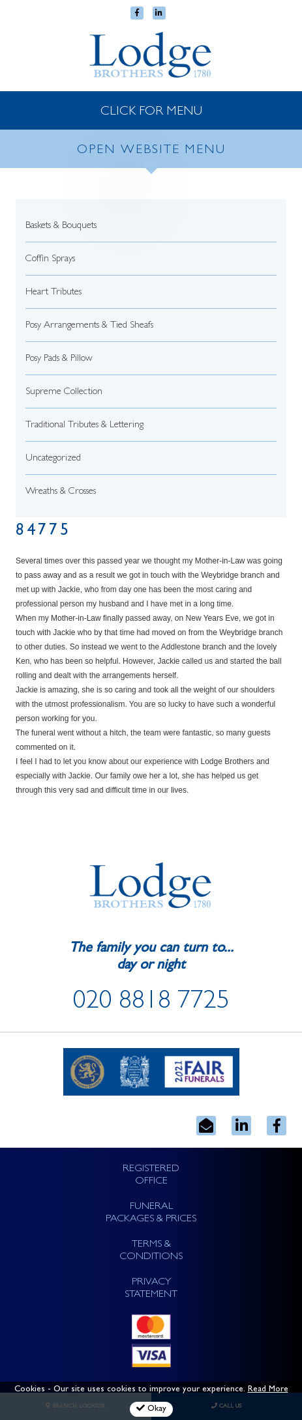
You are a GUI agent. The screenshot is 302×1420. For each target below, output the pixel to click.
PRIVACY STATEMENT (151, 1288)
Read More (268, 1389)
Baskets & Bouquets (61, 226)
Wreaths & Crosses (60, 492)
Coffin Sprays (50, 259)
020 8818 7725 (151, 1003)
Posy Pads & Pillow (59, 359)
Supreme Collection (63, 392)
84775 (43, 532)
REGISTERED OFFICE (151, 1175)
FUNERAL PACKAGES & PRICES (151, 1213)
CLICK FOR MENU (151, 112)
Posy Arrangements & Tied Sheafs (89, 326)
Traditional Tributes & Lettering (84, 426)
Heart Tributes (53, 293)
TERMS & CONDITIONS (151, 1251)
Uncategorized (53, 459)
